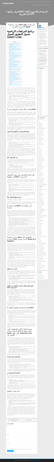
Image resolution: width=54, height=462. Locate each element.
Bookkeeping (41, 172)
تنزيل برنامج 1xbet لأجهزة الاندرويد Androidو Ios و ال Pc (14, 76)
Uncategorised (25, 28)
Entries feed (41, 273)
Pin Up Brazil (41, 221)
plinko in (40, 227)
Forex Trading (41, 192)
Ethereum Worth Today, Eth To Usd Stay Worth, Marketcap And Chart (42, 32)
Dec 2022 (40, 102)
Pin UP (40, 220)
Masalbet (40, 205)
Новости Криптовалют (42, 259)
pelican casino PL (41, 218)
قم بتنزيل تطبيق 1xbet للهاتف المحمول (14, 61)
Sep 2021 (40, 112)
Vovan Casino (41, 255)
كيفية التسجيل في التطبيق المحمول (14, 44)
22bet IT (40, 150)
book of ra (40, 170)
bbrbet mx (40, 166)
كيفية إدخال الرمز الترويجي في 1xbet (14, 43)
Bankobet (40, 163)
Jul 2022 (40, 105)
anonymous (41, 153)
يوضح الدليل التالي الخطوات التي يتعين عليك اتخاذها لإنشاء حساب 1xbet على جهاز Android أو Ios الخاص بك (15, 56)
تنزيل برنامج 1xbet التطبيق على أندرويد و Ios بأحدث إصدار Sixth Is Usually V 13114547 (15, 50)
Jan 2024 (40, 92)
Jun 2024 (40, 87)
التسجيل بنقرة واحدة (12, 58)
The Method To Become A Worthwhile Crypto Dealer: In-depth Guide (43, 36)
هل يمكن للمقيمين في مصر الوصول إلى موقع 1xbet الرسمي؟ (14, 46)
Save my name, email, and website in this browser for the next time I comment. (19, 449)
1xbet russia (41, 141)
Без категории (41, 256)
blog (39, 169)
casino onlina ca (41, 178)
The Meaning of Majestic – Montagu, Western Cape (43, 62)
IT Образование (41, 199)
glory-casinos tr (41, 196)
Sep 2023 (40, 96)
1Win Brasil (40, 122)
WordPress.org (41, 276)
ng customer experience (43, 214)
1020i (39, 120)
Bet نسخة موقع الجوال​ (12, 47)
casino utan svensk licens (43, 182)
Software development (42, 242)
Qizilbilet (40, 230)
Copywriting (27, 1)
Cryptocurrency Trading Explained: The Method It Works (43, 42)
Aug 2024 (40, 84)
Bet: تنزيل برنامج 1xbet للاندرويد (14, 60)
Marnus (15, 28)
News (40, 212)
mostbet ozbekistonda (42, 208)
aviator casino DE (41, 157)
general (40, 195)
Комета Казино (41, 258)
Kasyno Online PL (41, 202)
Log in (40, 272)
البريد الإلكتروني (11, 80)
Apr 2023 (40, 99)
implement (40, 55)
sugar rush (40, 243)
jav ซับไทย (40, 48)
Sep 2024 (40, 83)
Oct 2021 (40, 111)
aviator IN (40, 160)
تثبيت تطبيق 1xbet (12, 83)
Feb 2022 (40, 108)
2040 (40, 145)
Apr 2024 (40, 89)
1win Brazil (40, 123)
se (39, 236)
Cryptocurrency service (42, 187)
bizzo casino (41, 167)
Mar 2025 (40, 74)
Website (8, 443)
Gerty (40, 61)
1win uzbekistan (41, 129)
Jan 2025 (40, 77)
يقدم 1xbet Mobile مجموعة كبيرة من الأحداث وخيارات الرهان (14, 71)
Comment (9, 425)
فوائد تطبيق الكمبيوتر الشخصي (13, 64)
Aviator (40, 154)
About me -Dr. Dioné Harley (38, 5)
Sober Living (41, 240)
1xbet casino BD (41, 132)
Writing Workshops (46, 1)
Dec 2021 (40, 109)
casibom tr (40, 173)
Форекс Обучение (42, 265)
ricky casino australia (42, 234)
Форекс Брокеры (41, 264)
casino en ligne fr (41, 176)
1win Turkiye (41, 128)
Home (21, 1)
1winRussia (40, 131)
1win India (40, 125)
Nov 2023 (40, 93)
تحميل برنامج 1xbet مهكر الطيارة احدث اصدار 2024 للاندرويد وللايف (14, 74)
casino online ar (41, 179)
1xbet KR (40, 135)
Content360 (8, 3)
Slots (39, 237)
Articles (37, 1)
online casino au (41, 215)
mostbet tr (40, 211)
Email (8, 439)
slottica (40, 239)
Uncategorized (41, 249)
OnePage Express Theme (35, 460)
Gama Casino (41, 193)
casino (40, 175)
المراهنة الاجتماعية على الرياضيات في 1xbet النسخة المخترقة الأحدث (14, 78)
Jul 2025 (40, 68)
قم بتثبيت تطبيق (11, 59)
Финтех (40, 262)
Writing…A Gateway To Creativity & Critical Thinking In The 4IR (43, 53)
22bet (40, 147)
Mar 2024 (40, 90)
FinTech (40, 189)
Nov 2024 (40, 80)
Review (40, 233)
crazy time (40, 186)
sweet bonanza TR (42, 246)
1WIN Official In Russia (42, 126)
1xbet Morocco (41, 138)
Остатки (40, 261)
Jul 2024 (40, 86)
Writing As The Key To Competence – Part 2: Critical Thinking (43, 49)
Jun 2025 (40, 70)
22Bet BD (40, 148)
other (40, 217)
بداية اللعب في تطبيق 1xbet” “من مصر (14, 68)
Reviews (49, 5)
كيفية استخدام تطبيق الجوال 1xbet (14, 54)
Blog (32, 1)
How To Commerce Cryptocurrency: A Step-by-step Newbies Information (43, 39)
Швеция (40, 267)
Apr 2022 (40, 106)
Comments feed (41, 275)
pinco (40, 224)
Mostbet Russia (41, 209)
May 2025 (40, 71)
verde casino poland (42, 252)
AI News (40, 151)
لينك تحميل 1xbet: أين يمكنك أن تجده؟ (14, 48)
